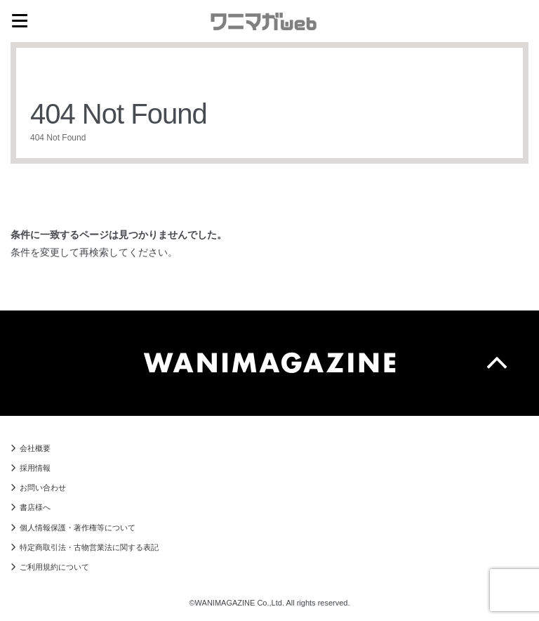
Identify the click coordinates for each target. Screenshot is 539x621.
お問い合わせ (43, 487)
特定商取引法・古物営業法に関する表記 (89, 547)
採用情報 (35, 468)
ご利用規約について (54, 567)
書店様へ (35, 507)
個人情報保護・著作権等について (77, 527)
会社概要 (35, 448)
